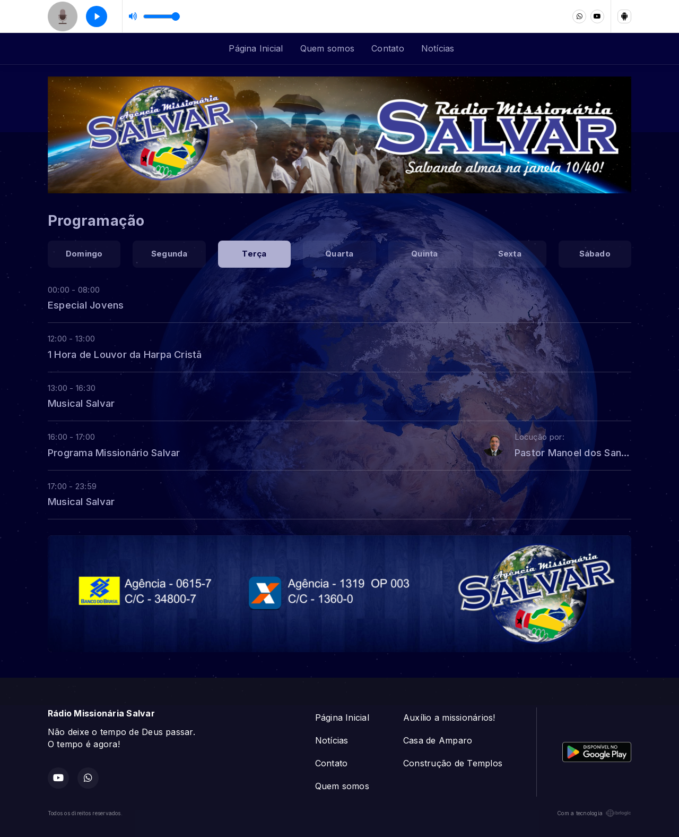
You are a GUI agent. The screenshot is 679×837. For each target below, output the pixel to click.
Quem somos (327, 48)
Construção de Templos (452, 763)
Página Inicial (256, 48)
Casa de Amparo (437, 740)
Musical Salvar (81, 403)
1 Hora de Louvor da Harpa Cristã (125, 354)
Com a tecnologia (594, 813)
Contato (387, 48)
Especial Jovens (86, 305)
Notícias (438, 48)
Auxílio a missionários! (449, 717)
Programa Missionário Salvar (114, 452)
